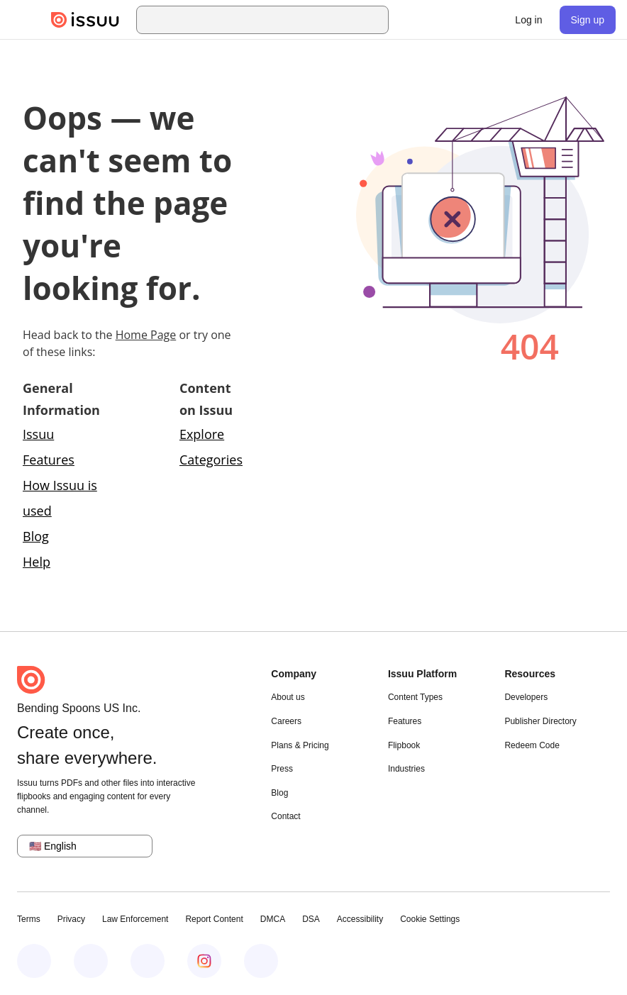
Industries (406, 769)
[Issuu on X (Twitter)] (148, 961)
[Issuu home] (85, 20)
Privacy (71, 919)
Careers (286, 721)
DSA (311, 919)
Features (404, 721)
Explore (201, 434)
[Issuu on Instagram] (204, 961)
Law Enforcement (135, 919)
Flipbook (404, 745)
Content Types (415, 697)
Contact (285, 816)
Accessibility (360, 919)
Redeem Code (531, 745)
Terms (28, 919)
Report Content (214, 919)
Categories (211, 459)
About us (287, 697)
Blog (36, 536)
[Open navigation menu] (25, 20)
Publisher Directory (540, 721)
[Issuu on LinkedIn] (91, 961)
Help (36, 561)
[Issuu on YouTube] (261, 961)
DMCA (272, 919)
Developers (526, 697)
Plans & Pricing (299, 745)
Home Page (146, 335)
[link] (528, 20)
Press (282, 769)
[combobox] (275, 19)
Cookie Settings (430, 919)
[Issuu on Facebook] (34, 961)
